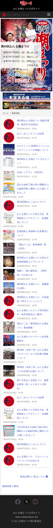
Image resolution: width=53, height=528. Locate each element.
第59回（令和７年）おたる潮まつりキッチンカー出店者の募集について (33, 354)
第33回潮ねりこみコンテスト (31, 444)
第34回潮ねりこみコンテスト (31, 202)
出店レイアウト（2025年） (31, 172)
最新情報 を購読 (10, 486)
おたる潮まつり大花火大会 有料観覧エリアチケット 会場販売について (32, 218)
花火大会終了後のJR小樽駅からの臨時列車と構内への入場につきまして (33, 188)
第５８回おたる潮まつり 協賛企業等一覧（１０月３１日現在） (32, 384)
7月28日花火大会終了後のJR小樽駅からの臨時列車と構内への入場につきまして (32, 431)
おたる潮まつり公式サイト (26, 513)
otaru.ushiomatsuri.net (26, 517)
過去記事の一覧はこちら (34, 476)
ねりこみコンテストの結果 (30, 133)
